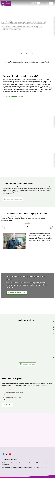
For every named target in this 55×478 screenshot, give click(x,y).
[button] (14, 96)
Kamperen (28, 53)
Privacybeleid (14, 469)
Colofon (19, 469)
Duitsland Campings (21, 53)
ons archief (45, 385)
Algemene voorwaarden (6, 469)
